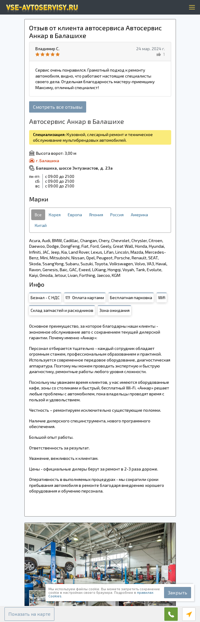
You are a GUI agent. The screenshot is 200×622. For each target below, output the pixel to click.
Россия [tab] (117, 214)
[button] (29, 614)
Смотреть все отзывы (57, 107)
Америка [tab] (139, 214)
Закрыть (177, 592)
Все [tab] (38, 214)
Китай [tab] (41, 225)
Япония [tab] (96, 214)
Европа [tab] (75, 214)
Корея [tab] (55, 214)
